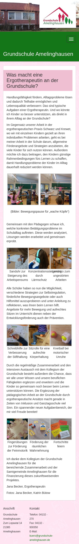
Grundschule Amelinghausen (38, 54)
